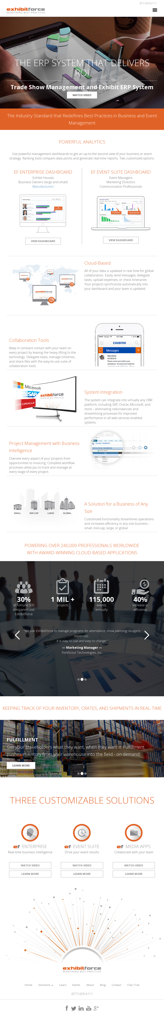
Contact (116, 985)
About (90, 985)
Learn (62, 985)
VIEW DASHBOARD (43, 241)
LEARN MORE (21, 765)
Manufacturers (43, 186)
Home (28, 985)
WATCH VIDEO (82, 95)
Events (76, 985)
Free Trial (133, 985)
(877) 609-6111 (82, 994)
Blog (103, 985)
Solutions (45, 985)
